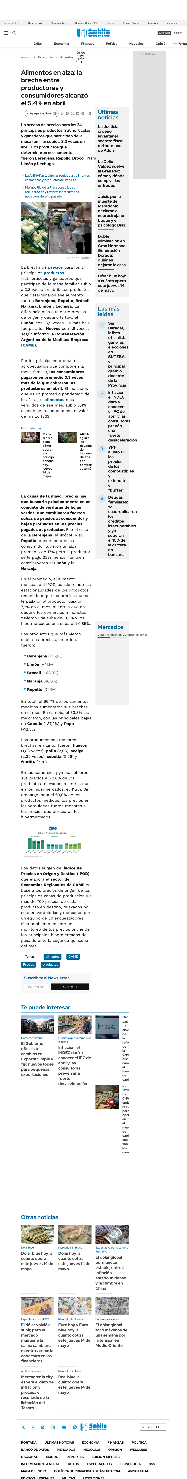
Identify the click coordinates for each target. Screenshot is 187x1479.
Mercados (66, 1450)
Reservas (152, 23)
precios (55, 267)
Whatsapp (75, 1427)
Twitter (23, 1427)
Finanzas (87, 44)
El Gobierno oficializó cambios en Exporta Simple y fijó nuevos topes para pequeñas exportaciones (37, 1059)
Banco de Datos (35, 1450)
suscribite (164, 33)
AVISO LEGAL (138, 1471)
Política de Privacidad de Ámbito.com (87, 1471)
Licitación (171, 23)
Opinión (161, 44)
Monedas (103, 635)
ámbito (26, 57)
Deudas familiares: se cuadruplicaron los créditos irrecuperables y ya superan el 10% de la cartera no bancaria (122, 526)
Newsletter (178, 43)
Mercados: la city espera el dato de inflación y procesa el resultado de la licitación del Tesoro (37, 1392)
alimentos (66, 57)
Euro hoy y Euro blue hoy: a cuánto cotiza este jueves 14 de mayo (74, 1335)
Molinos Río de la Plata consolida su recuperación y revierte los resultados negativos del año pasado (52, 191)
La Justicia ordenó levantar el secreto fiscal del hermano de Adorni (110, 138)
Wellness (138, 1450)
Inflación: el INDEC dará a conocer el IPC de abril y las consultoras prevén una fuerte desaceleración (122, 416)
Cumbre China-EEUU (87, 23)
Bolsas (114, 635)
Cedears (142, 635)
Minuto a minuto (35, 1371)
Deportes (75, 1457)
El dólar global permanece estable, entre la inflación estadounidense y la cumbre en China (110, 1273)
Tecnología (130, 1464)
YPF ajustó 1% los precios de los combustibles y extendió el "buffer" (121, 469)
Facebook (33, 1427)
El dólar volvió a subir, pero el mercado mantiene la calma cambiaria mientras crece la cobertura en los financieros (37, 1343)
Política (111, 44)
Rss (152, 1464)
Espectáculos (99, 1464)
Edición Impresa (106, 1457)
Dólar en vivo (35, 23)
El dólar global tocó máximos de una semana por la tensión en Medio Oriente (111, 1335)
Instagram (43, 1427)
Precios (28, 964)
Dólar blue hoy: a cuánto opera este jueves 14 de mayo (112, 283)
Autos (73, 1464)
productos (54, 272)
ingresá (177, 33)
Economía (61, 44)
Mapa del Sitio (33, 1471)
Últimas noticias (59, 1442)
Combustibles (59, 23)
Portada (29, 1442)
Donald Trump (131, 23)
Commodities (127, 635)
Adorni (111, 23)
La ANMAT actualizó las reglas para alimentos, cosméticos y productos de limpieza (58, 177)
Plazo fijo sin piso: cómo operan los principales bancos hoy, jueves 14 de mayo (51, 455)
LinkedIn (53, 1427)
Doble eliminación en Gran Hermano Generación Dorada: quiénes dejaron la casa (112, 250)
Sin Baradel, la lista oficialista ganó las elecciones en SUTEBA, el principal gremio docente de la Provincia (118, 354)
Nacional (29, 1457)
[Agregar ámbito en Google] (41, 113)
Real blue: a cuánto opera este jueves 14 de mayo (74, 1384)
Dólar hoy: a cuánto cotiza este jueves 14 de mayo (74, 1261)
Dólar (38, 44)
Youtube (64, 1427)
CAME (28, 345)
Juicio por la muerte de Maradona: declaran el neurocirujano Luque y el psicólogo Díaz (111, 211)
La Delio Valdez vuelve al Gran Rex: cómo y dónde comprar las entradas (111, 173)
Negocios (136, 44)
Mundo (52, 1457)
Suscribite (70, 986)
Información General (40, 1464)
